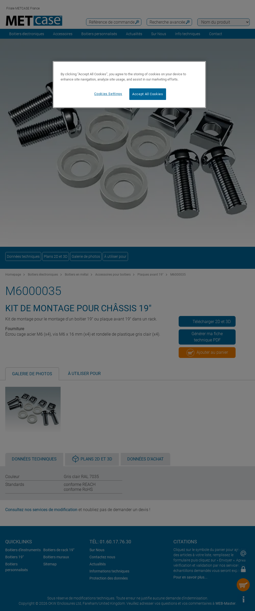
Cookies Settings (108, 94)
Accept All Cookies (147, 94)
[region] (129, 84)
